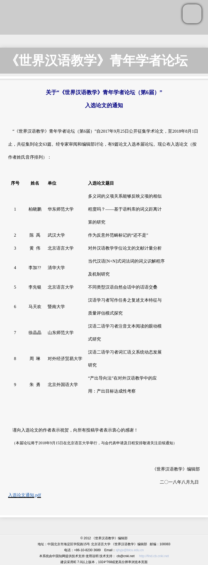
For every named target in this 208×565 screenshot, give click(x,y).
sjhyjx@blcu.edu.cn (130, 550)
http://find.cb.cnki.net (154, 556)
